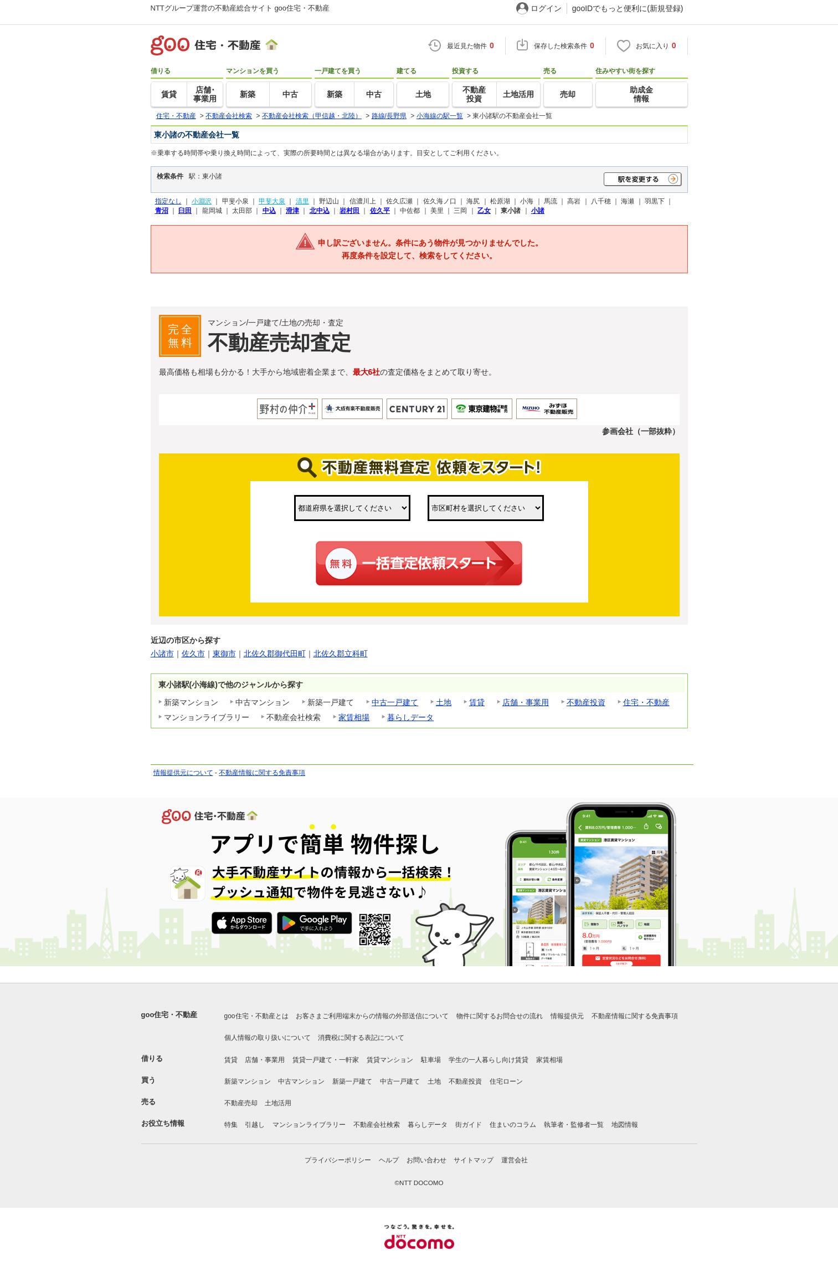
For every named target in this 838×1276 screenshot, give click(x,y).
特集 (231, 1125)
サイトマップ (473, 1160)
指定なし (168, 201)
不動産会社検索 (376, 1125)
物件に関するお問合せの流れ (499, 1016)
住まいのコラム (513, 1125)
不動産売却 (241, 1103)
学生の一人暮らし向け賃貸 (488, 1060)
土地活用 (278, 1103)
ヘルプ (389, 1160)
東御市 (224, 653)
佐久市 (193, 653)
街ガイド (468, 1125)
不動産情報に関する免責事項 (262, 773)
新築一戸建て (352, 1081)
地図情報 (624, 1125)
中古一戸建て (395, 702)
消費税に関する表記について (361, 1038)
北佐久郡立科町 (340, 653)
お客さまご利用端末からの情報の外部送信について (372, 1016)
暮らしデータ (410, 717)
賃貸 (477, 702)
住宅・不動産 (646, 702)
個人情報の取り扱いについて (267, 1038)
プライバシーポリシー (338, 1160)
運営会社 (514, 1160)
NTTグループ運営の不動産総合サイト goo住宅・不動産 (240, 8)
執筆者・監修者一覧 (574, 1125)
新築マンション (247, 1081)
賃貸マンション (390, 1060)
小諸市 (162, 653)
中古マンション (301, 1081)
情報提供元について (183, 773)
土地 (443, 702)
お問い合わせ (426, 1160)
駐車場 (431, 1060)
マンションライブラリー (309, 1125)
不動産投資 (586, 702)
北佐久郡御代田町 (275, 653)
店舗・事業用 (525, 702)
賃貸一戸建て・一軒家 (325, 1060)
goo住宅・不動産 (169, 1014)
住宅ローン (506, 1081)
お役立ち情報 (162, 1123)
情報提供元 (567, 1016)
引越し (255, 1125)
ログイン (546, 8)
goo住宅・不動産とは (256, 1016)
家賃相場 (353, 717)
